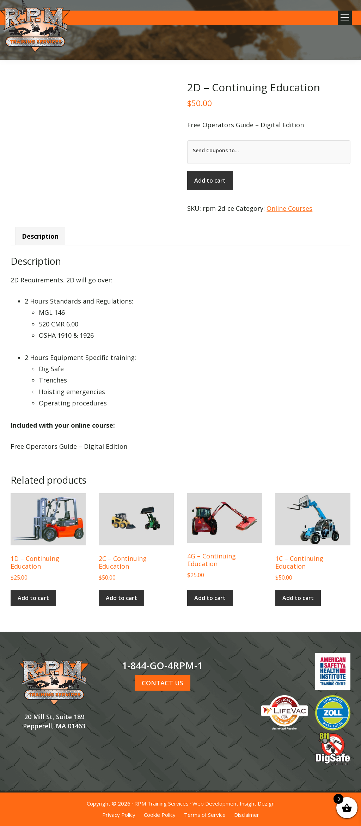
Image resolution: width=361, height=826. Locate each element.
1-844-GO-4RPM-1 (162, 665)
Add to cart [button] (33, 598)
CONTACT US (162, 683)
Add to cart (210, 180)
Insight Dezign (257, 803)
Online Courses (289, 208)
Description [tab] (40, 236)
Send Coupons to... (216, 150)
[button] (343, 18)
